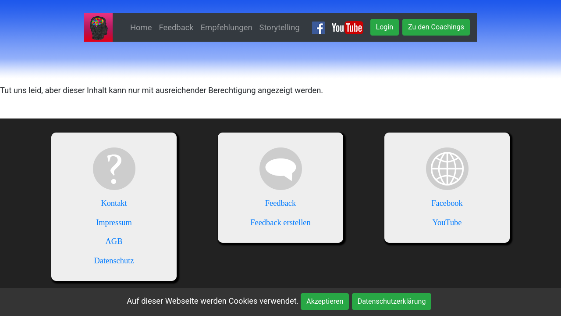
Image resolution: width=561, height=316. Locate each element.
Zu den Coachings (436, 27)
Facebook (447, 203)
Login (384, 27)
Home (141, 27)
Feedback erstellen (280, 222)
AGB (114, 241)
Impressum (114, 222)
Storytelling (279, 27)
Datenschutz (114, 260)
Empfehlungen (226, 27)
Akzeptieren (324, 301)
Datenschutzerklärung (392, 301)
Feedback (176, 27)
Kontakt (114, 203)
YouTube (447, 222)
